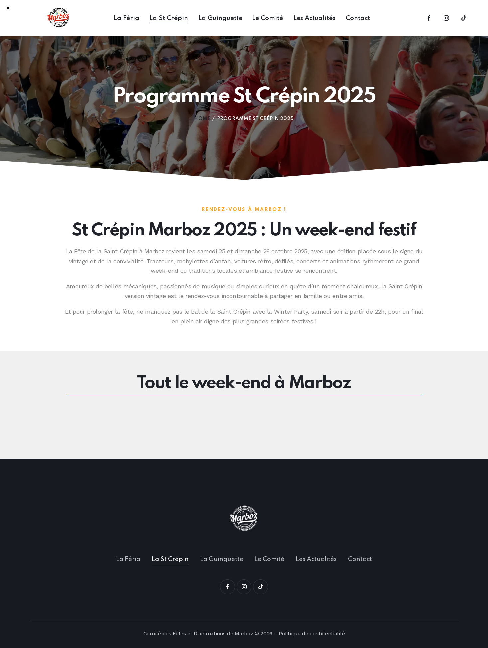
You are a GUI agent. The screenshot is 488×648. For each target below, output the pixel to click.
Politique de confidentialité (312, 633)
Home (202, 118)
